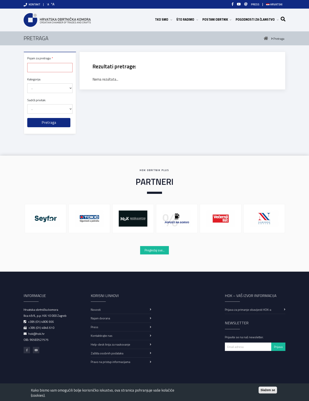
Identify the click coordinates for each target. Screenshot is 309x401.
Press (94, 327)
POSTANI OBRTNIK (216, 19)
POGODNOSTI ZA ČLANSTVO (257, 19)
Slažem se (268, 390)
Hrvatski (274, 4)
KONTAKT (34, 4)
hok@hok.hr (36, 333)
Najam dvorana (100, 318)
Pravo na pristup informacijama (110, 362)
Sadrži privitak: (36, 100)
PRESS (255, 4)
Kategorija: (34, 79)
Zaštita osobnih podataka (107, 353)
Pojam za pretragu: (39, 58)
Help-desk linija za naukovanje (110, 344)
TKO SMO (163, 19)
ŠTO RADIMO (187, 19)
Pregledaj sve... (155, 250)
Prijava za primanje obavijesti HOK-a (248, 309)
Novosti (96, 309)
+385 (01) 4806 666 (41, 321)
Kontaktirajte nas (101, 335)
